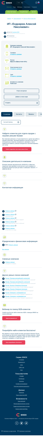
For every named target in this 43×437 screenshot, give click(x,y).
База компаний (17, 18)
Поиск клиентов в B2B (21, 395)
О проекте (21, 359)
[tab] (6, 114)
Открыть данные (16, 54)
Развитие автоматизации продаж (21, 406)
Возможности (21, 362)
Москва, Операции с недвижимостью (15, 296)
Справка (21, 376)
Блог (21, 370)
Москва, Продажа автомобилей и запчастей (17, 282)
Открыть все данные (21, 90)
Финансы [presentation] (31, 114)
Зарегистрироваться (11, 318)
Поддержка (21, 378)
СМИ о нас (21, 367)
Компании (21, 392)
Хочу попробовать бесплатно (14, 342)
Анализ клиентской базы (21, 409)
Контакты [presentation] (19, 114)
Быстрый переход (11, 122)
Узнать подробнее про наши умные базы (17, 149)
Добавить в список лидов (21, 96)
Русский (39, 3)
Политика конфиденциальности (21, 386)
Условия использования (21, 383)
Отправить (21, 103)
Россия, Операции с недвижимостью (15, 292)
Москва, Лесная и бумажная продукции (16, 289)
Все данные (5, 249)
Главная (9, 18)
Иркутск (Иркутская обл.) (29, 18)
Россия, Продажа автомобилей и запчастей (17, 278)
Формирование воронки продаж (21, 403)
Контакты (21, 381)
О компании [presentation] (6, 114)
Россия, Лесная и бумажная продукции (16, 285)
